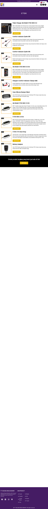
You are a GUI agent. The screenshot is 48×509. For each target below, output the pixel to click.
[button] (37, 5)
